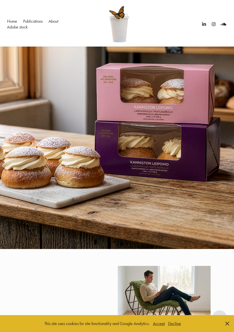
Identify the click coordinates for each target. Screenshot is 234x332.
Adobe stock (17, 27)
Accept (159, 323)
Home (12, 21)
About (53, 21)
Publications (33, 21)
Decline (174, 323)
